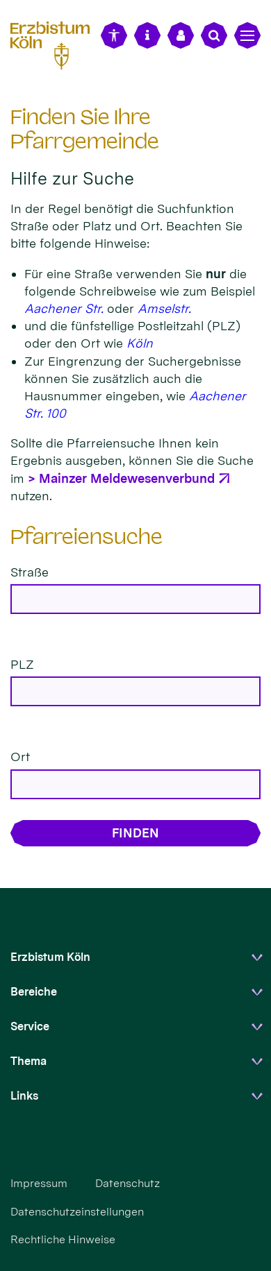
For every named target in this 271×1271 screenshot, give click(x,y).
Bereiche (33, 991)
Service (29, 1026)
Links (24, 1095)
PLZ (22, 664)
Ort (20, 756)
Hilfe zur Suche (72, 178)
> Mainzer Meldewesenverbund (121, 478)
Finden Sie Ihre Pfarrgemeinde (84, 129)
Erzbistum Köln (50, 957)
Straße (29, 572)
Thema (28, 1061)
